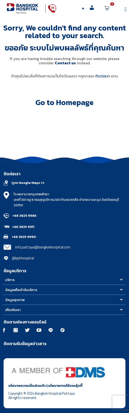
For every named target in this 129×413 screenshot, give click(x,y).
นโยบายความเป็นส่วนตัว (27, 385)
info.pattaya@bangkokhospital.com (42, 247)
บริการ (10, 279)
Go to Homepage (64, 102)
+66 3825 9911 (23, 226)
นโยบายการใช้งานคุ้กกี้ (65, 385)
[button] (63, 280)
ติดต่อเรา (102, 76)
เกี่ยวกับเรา (13, 309)
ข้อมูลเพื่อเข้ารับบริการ (21, 289)
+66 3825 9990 (24, 236)
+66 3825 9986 (24, 215)
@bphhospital (23, 258)
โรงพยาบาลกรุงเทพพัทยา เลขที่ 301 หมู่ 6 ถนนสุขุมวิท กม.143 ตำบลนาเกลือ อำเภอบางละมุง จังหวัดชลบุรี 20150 (66, 200)
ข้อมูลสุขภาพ (15, 299)
